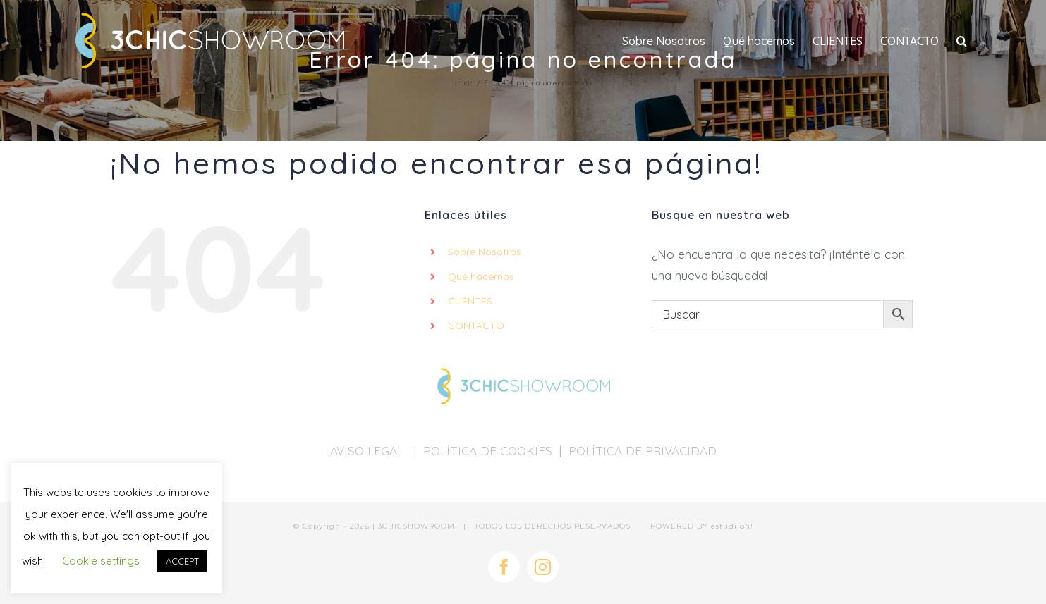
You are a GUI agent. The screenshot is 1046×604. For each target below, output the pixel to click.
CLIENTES (470, 301)
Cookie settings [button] (101, 560)
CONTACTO (476, 325)
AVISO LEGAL (368, 450)
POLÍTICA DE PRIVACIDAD (642, 450)
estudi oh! (732, 526)
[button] (961, 40)
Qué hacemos (481, 276)
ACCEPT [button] (182, 561)
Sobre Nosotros (484, 251)
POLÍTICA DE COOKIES (487, 450)
